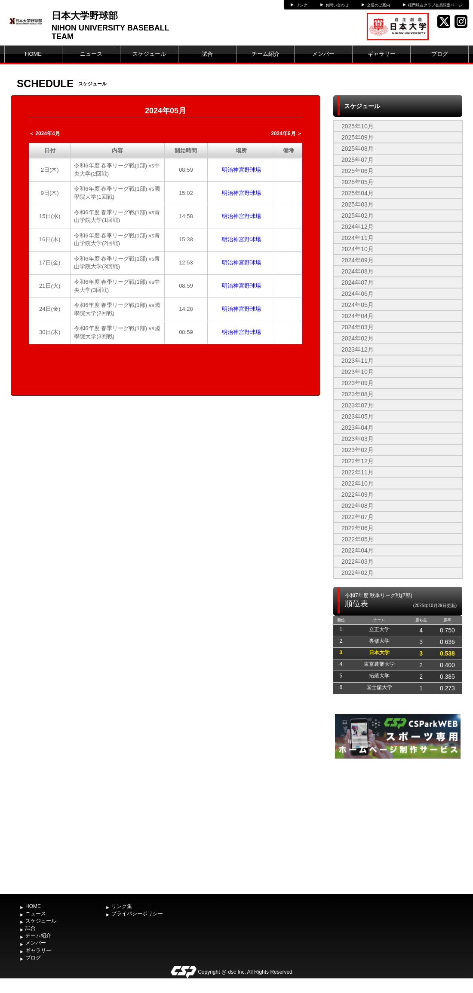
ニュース (91, 54)
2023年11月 (357, 360)
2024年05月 (357, 304)
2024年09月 (357, 260)
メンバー (323, 54)
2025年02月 (357, 215)
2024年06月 (357, 293)
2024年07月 (357, 282)
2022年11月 (357, 472)
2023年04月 (357, 427)
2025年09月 (357, 137)
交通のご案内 (378, 5)
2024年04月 (357, 316)
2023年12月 (357, 349)
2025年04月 (357, 193)
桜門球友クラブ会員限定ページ (435, 5)
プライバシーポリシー (137, 914)
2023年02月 (357, 449)
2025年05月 (357, 182)
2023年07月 (357, 405)
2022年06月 (357, 528)
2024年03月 (357, 327)
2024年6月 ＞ (286, 134)
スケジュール (149, 54)
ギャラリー (382, 54)
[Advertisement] (397, 825)
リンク (301, 5)
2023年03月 (357, 438)
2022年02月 (357, 572)
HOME (33, 54)
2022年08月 (357, 505)
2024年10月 (357, 249)
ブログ (439, 54)
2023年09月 (357, 383)
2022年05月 (357, 539)
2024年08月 (357, 271)
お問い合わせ (337, 5)
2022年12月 (357, 461)
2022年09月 (357, 494)
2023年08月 (357, 394)
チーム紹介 (266, 54)
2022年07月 (357, 516)
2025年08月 (357, 148)
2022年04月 (357, 550)
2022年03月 (357, 561)
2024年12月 (357, 226)
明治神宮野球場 (241, 170)
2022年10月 (357, 483)
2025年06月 (357, 170)
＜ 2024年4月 (44, 134)
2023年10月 (357, 371)
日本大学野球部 (85, 15)
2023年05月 (357, 416)
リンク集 (121, 906)
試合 (207, 54)
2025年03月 (357, 204)
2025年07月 (357, 159)
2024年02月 (357, 338)
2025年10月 (357, 126)
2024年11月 (357, 237)
